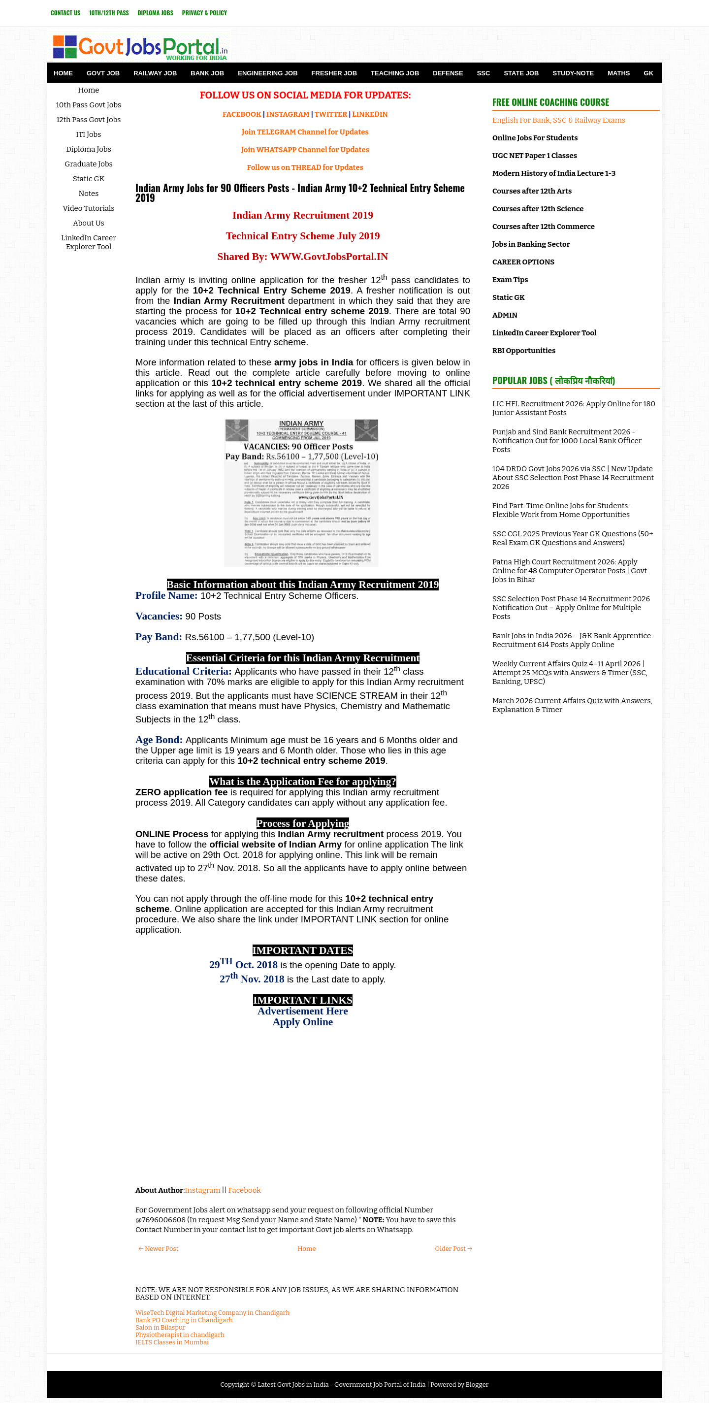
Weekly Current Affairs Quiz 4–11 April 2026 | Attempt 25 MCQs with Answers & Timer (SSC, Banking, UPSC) (569, 672)
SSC (483, 73)
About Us (88, 223)
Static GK (89, 178)
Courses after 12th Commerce (543, 226)
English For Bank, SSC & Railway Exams (558, 120)
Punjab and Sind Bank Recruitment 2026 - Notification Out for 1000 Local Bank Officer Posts (567, 440)
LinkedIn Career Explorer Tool (88, 242)
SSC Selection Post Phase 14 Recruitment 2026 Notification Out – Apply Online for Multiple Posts (571, 607)
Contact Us (65, 12)
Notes (89, 193)
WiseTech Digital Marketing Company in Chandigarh (212, 1312)
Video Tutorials (89, 208)
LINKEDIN (370, 114)
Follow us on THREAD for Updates (305, 167)
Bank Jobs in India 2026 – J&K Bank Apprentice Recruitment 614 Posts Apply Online (571, 640)
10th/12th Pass (109, 12)
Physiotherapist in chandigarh (180, 1334)
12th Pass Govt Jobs (88, 119)
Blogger (477, 1384)
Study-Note (573, 73)
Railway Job (155, 73)
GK (649, 73)
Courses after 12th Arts (532, 191)
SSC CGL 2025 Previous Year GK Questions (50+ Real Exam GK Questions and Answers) (572, 538)
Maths (619, 73)
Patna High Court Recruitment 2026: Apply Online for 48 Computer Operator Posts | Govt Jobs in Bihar (569, 570)
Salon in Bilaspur (160, 1327)
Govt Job (103, 73)
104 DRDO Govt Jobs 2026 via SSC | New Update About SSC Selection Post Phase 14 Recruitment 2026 (573, 477)
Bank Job (207, 73)
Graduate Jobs (88, 164)
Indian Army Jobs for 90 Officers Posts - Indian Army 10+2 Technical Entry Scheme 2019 (300, 192)
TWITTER (331, 114)
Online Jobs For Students (535, 137)
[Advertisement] (302, 1106)
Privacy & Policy (204, 12)
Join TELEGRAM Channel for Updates (305, 132)
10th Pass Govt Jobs (89, 104)
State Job (521, 73)
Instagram (202, 1190)
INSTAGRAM (288, 114)
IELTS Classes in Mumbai (172, 1342)
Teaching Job (395, 73)
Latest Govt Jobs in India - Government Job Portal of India (341, 1384)
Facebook (244, 1190)
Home (63, 73)
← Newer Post (158, 1248)
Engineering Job (267, 73)
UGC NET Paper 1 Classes (534, 155)
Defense (448, 73)
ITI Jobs (88, 134)
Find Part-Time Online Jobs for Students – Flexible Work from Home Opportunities (563, 510)
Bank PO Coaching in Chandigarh (184, 1320)
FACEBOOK (242, 114)
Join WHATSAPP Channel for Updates (305, 149)
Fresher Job (334, 73)
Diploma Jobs (155, 12)
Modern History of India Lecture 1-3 (553, 173)
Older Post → (453, 1248)
